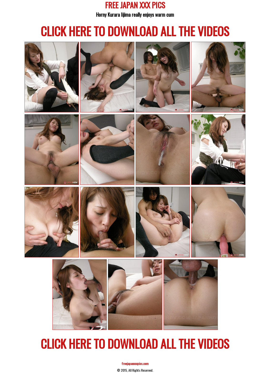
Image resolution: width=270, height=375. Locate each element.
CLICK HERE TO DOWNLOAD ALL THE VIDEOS (135, 31)
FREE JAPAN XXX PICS (135, 5)
